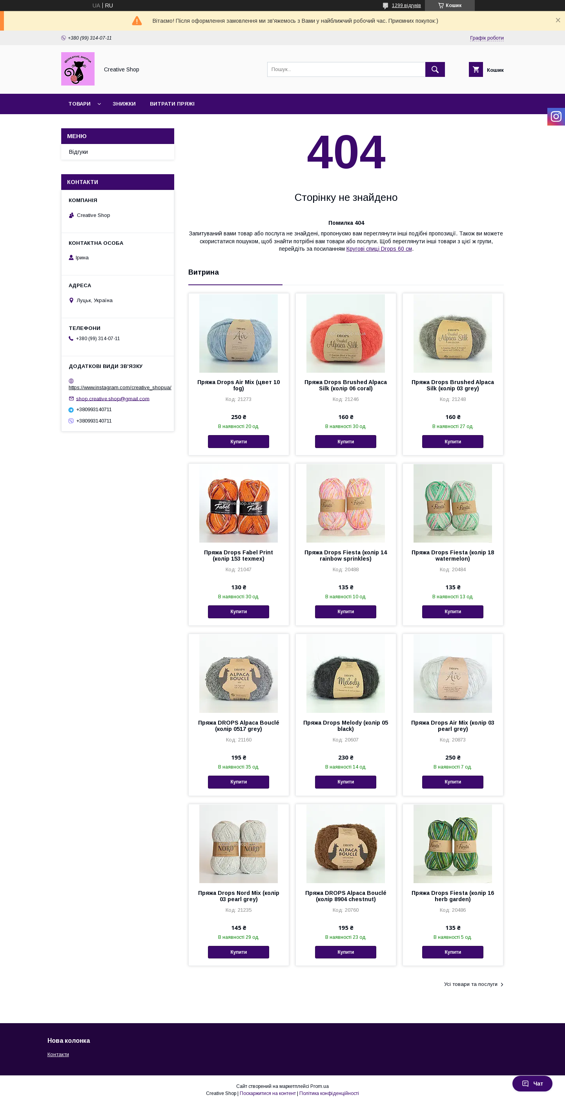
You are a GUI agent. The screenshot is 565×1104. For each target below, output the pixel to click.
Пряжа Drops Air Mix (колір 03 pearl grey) (452, 726)
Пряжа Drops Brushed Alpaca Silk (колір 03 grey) (453, 385)
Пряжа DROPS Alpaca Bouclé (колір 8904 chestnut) (345, 896)
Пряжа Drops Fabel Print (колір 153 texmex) (238, 555)
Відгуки (78, 152)
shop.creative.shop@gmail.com (112, 398)
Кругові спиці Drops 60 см (379, 249)
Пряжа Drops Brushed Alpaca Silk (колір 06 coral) (345, 385)
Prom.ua (319, 1086)
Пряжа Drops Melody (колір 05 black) (345, 726)
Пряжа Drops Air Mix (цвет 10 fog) (238, 385)
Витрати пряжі (172, 104)
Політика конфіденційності (329, 1093)
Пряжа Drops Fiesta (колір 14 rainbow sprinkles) (345, 555)
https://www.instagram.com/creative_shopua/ (120, 387)
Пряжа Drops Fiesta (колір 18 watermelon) (453, 555)
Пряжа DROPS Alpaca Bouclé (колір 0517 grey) (238, 726)
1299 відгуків (406, 5)
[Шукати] (435, 69)
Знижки (124, 104)
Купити (238, 442)
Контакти (58, 1054)
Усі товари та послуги (471, 984)
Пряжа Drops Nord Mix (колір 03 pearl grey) (238, 896)
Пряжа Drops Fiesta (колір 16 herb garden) (453, 896)
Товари (79, 104)
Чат (532, 1083)
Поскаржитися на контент (268, 1093)
